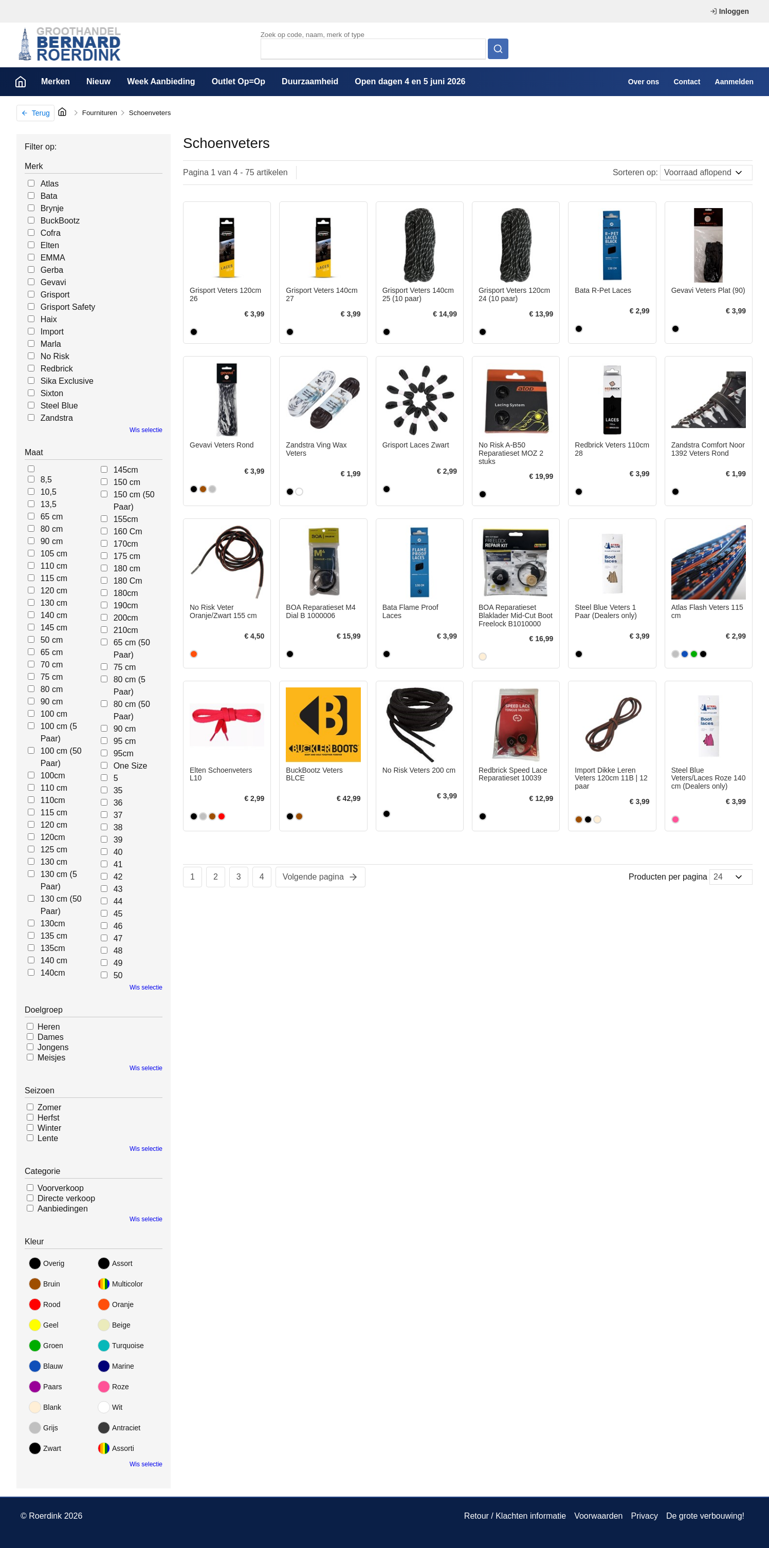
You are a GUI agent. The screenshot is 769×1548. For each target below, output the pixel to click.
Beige (114, 1325)
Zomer (49, 1107)
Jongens (53, 1047)
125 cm (54, 849)
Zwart (45, 1448)
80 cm (52, 529)
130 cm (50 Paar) (61, 905)
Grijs (43, 1428)
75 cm (52, 677)
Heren (49, 1026)
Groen (46, 1345)
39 (118, 839)
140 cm (54, 615)
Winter (49, 1128)
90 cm (52, 541)
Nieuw (98, 81)
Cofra (51, 233)
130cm (53, 923)
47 (118, 938)
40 (118, 852)
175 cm (127, 556)
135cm (53, 948)
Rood (44, 1304)
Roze (113, 1387)
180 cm (127, 568)
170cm (126, 543)
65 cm (52, 516)
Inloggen (729, 11)
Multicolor (120, 1284)
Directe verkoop (66, 1198)
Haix (49, 319)
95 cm (125, 741)
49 (118, 963)
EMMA (53, 257)
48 (118, 950)
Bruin (44, 1284)
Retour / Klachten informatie (515, 1516)
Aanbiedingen (63, 1208)
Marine (116, 1366)
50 (118, 975)
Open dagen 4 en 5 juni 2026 (410, 81)
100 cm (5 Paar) (59, 732)
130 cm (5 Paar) (59, 880)
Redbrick (57, 368)
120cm (53, 837)
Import (52, 331)
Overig (46, 1263)
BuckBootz (60, 220)
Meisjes (51, 1057)
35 (118, 790)
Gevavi (53, 282)
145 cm (54, 627)
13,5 (49, 504)
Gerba (52, 270)
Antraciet (119, 1428)
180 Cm (128, 580)
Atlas (50, 183)
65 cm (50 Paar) (132, 648)
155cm (126, 519)
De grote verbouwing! (705, 1516)
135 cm (54, 935)
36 (118, 802)
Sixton (52, 393)
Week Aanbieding (161, 81)
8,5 (46, 479)
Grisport (55, 294)
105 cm (54, 553)
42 (118, 876)
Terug (35, 113)
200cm (126, 617)
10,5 (49, 492)
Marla (51, 344)
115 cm (54, 578)
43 (118, 889)
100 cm (54, 714)
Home (20, 81)
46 (118, 926)
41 (118, 864)
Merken (55, 81)
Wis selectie (146, 430)
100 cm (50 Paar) (61, 757)
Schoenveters (150, 113)
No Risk (55, 356)
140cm (53, 972)
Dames (51, 1037)
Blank (45, 1407)
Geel (44, 1325)
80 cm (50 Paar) (132, 710)
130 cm (54, 603)
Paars (45, 1387)
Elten (50, 245)
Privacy (644, 1516)
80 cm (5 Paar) (129, 685)
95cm (124, 753)
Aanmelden (734, 82)
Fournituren (99, 113)
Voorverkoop (61, 1188)
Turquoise (121, 1345)
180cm (126, 593)
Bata (49, 196)
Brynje (52, 208)
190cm (126, 605)
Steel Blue (59, 405)
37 (118, 815)
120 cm (54, 590)
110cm (53, 800)
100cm (53, 775)
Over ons (644, 82)
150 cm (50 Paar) (134, 500)
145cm (126, 469)
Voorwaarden (598, 1516)
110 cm (54, 566)
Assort (115, 1263)
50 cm (52, 640)
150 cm (127, 482)
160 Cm (128, 531)
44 (118, 901)
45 (118, 913)
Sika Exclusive (67, 381)
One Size (131, 765)
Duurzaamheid (310, 81)
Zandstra (57, 418)
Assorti (116, 1448)
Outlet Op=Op (238, 81)
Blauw (46, 1366)
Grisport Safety (68, 307)
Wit (110, 1407)
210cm (126, 630)
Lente (48, 1138)
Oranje (116, 1304)
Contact (686, 82)
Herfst (49, 1117)
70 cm (52, 664)
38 (118, 827)
